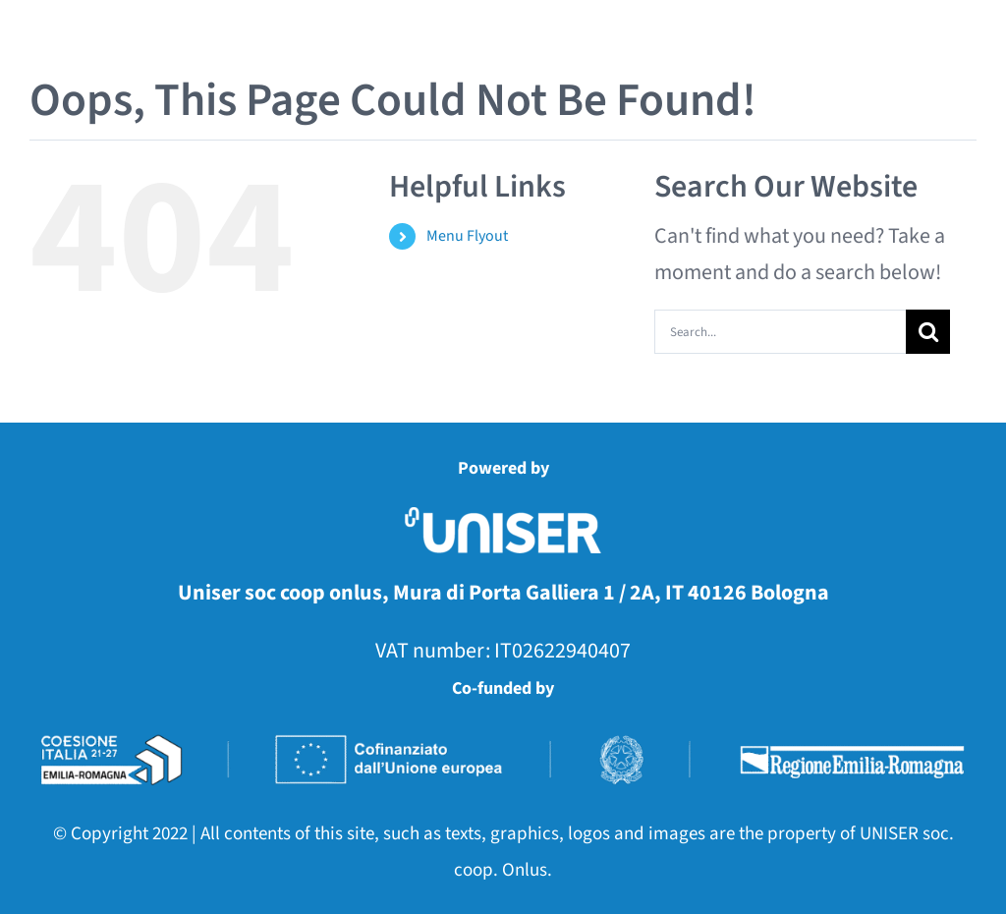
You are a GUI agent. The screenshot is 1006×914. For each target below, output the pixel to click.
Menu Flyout (467, 236)
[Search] (928, 332)
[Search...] (780, 332)
